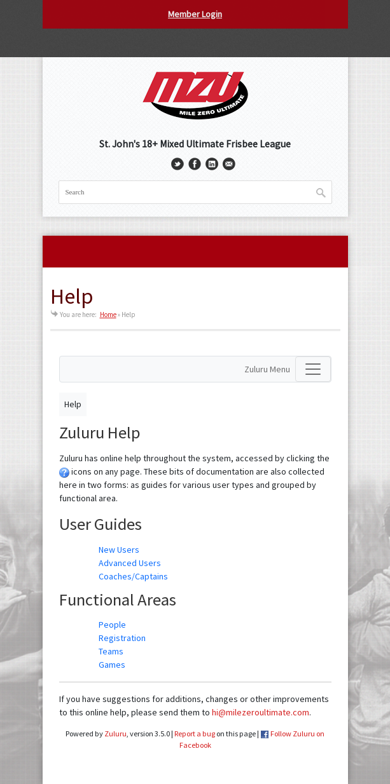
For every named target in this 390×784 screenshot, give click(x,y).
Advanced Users (130, 563)
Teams (111, 651)
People (112, 624)
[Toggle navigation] (313, 369)
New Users (119, 549)
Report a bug (194, 733)
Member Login (195, 14)
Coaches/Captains (133, 576)
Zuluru (115, 733)
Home (108, 314)
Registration (122, 638)
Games (112, 664)
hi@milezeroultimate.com (260, 712)
